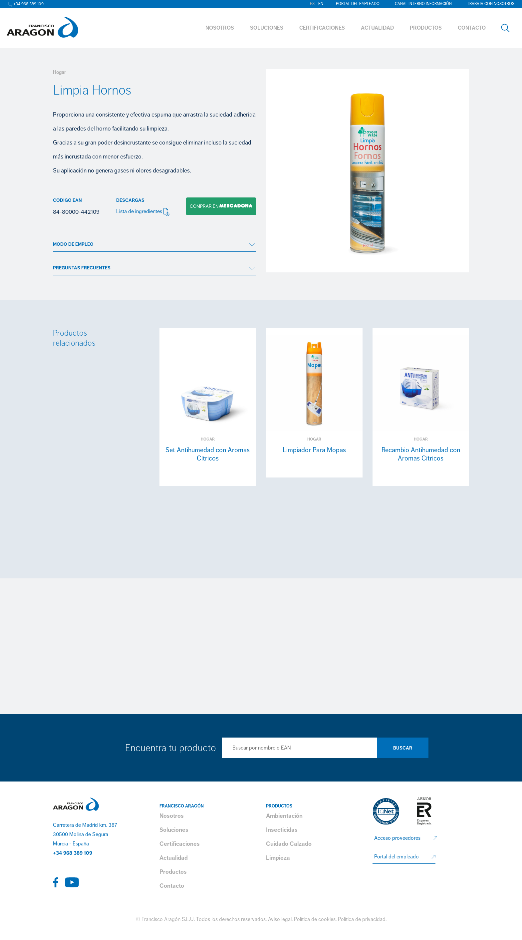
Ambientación (284, 815)
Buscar (402, 748)
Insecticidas (282, 829)
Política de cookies (315, 919)
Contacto (171, 885)
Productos (173, 871)
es (312, 3)
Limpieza (278, 857)
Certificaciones (179, 843)
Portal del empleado (358, 3)
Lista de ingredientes (142, 212)
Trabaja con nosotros (490, 3)
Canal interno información (423, 3)
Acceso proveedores (397, 838)
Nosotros (171, 815)
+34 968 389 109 (72, 853)
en (320, 3)
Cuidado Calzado (289, 843)
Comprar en (219, 206)
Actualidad (173, 857)
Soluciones (173, 829)
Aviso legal (280, 919)
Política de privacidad (362, 919)
